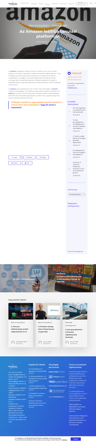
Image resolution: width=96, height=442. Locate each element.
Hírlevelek (68, 322)
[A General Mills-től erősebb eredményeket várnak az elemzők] (72, 278)
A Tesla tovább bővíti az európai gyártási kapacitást (38, 387)
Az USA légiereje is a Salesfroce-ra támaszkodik (37, 370)
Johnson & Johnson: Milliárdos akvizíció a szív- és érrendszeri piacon (37, 403)
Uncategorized (59, 26)
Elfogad (75, 439)
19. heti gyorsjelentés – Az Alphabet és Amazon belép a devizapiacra (38, 379)
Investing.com (79, 251)
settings (64, 440)
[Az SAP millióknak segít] (24, 278)
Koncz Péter (42, 42)
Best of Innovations (39, 26)
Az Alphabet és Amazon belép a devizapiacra (37, 394)
